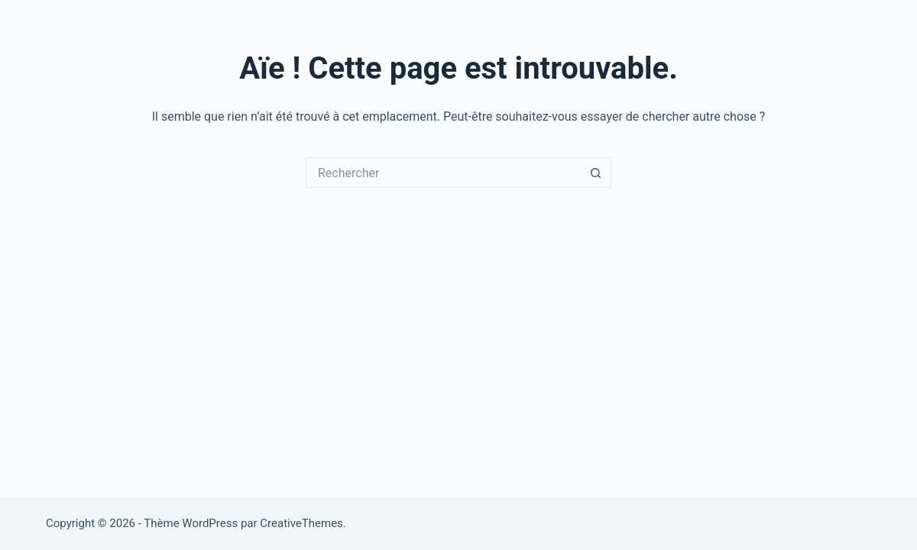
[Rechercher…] (443, 172)
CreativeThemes (301, 523)
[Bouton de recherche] (596, 172)
